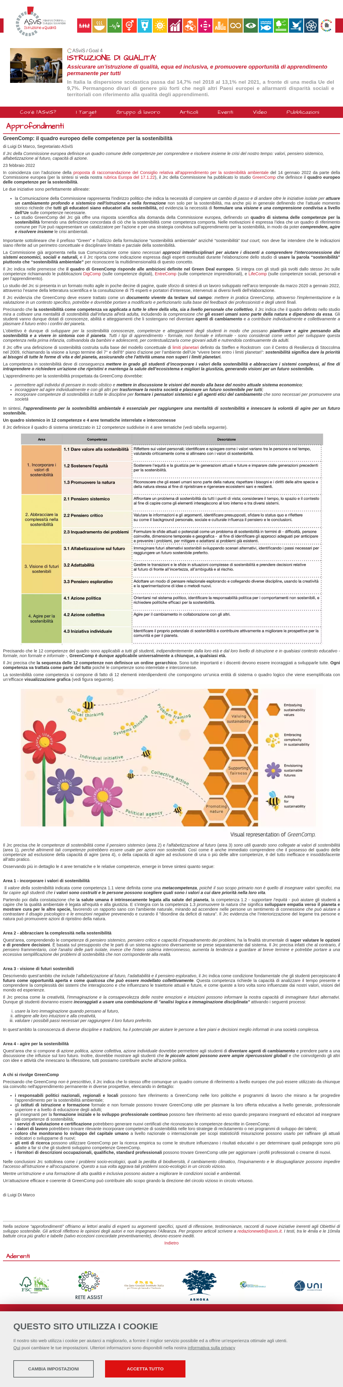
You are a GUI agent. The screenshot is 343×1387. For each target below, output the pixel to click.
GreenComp (264, 177)
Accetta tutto (167, 1369)
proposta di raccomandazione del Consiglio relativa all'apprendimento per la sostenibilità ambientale (171, 172)
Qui (16, 1348)
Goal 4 (96, 50)
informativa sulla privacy (211, 1348)
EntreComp (166, 273)
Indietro (171, 1243)
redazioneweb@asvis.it (260, 1231)
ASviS (78, 50)
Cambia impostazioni (60, 1369)
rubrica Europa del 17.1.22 (129, 177)
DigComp (92, 273)
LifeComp (257, 273)
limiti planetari (185, 347)
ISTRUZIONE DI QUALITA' (111, 58)
